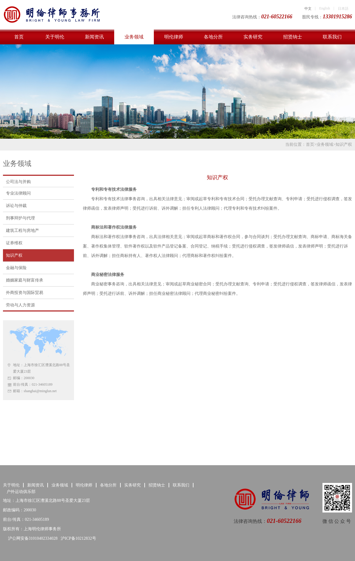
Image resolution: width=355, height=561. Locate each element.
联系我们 (332, 36)
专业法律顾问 (18, 193)
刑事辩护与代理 (20, 218)
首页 (19, 36)
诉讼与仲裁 (16, 205)
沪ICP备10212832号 (78, 538)
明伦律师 (173, 36)
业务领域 (134, 36)
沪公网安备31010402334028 (32, 538)
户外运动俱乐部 (21, 491)
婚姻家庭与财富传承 (24, 280)
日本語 (343, 9)
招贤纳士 (292, 36)
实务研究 (252, 36)
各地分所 (213, 36)
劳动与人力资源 (20, 305)
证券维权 (14, 243)
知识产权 (343, 144)
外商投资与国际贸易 (24, 292)
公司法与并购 (18, 182)
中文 (308, 9)
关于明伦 (54, 36)
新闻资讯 (94, 36)
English (324, 8)
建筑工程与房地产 (22, 230)
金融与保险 (16, 268)
